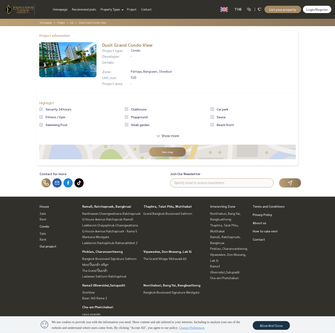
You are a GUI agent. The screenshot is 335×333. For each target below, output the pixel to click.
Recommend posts (84, 9)
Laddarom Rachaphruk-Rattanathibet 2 (110, 243)
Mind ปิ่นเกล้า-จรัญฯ (95, 264)
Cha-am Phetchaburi (97, 307)
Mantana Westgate (95, 237)
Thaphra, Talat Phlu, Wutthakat (167, 206)
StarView (88, 292)
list (72, 22)
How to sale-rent (265, 231)
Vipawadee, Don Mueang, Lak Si (167, 251)
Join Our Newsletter (185, 174)
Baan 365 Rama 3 (94, 298)
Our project (48, 246)
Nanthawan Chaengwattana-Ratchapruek (111, 213)
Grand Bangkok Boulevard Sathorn (167, 213)
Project (132, 9)
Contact (146, 9)
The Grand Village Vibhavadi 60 (165, 258)
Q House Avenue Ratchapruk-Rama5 (107, 219)
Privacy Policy (262, 214)
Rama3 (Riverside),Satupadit (103, 285)
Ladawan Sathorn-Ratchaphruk (104, 276)
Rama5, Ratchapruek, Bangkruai (106, 206)
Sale (43, 213)
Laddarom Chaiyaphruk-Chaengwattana (110, 225)
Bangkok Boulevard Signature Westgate (171, 292)
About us (259, 223)
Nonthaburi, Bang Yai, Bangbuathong (171, 285)
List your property (282, 9)
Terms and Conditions (269, 206)
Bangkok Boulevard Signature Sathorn (109, 258)
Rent (43, 219)
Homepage (60, 9)
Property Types (111, 9)
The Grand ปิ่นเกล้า (94, 270)
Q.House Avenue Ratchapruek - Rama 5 (109, 231)
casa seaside (91, 314)
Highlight (46, 102)
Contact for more (53, 174)
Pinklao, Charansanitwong (102, 251)
